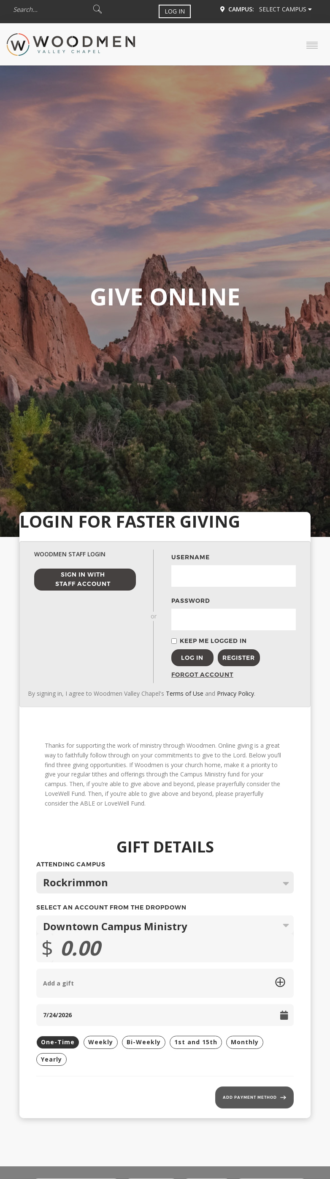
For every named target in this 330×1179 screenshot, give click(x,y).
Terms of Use (184, 693)
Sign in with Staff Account (83, 579)
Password (190, 600)
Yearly (51, 1059)
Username (190, 557)
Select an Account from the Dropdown (111, 907)
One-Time (58, 1042)
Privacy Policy (235, 693)
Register (238, 658)
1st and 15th (195, 1042)
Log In (175, 11)
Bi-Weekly (144, 1042)
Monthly (245, 1042)
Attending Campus (165, 865)
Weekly (100, 1042)
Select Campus (285, 9)
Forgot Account (192, 674)
